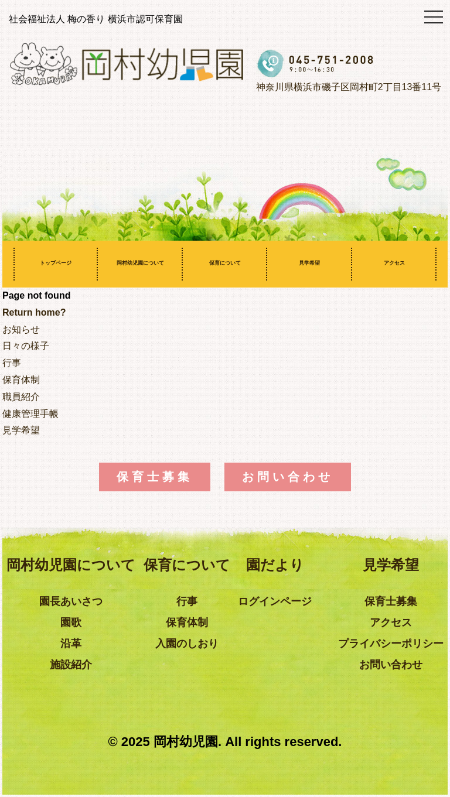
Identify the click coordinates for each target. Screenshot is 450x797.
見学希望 (309, 263)
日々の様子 (25, 346)
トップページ (55, 263)
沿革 (70, 643)
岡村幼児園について (140, 263)
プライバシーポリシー (391, 643)
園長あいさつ (71, 601)
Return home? (34, 312)
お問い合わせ (287, 476)
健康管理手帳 (30, 414)
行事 (11, 363)
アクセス (394, 263)
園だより (275, 565)
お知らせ (21, 329)
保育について (225, 263)
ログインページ (275, 601)
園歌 (70, 622)
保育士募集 (155, 476)
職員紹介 (21, 397)
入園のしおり (187, 643)
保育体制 (21, 380)
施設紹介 (71, 665)
